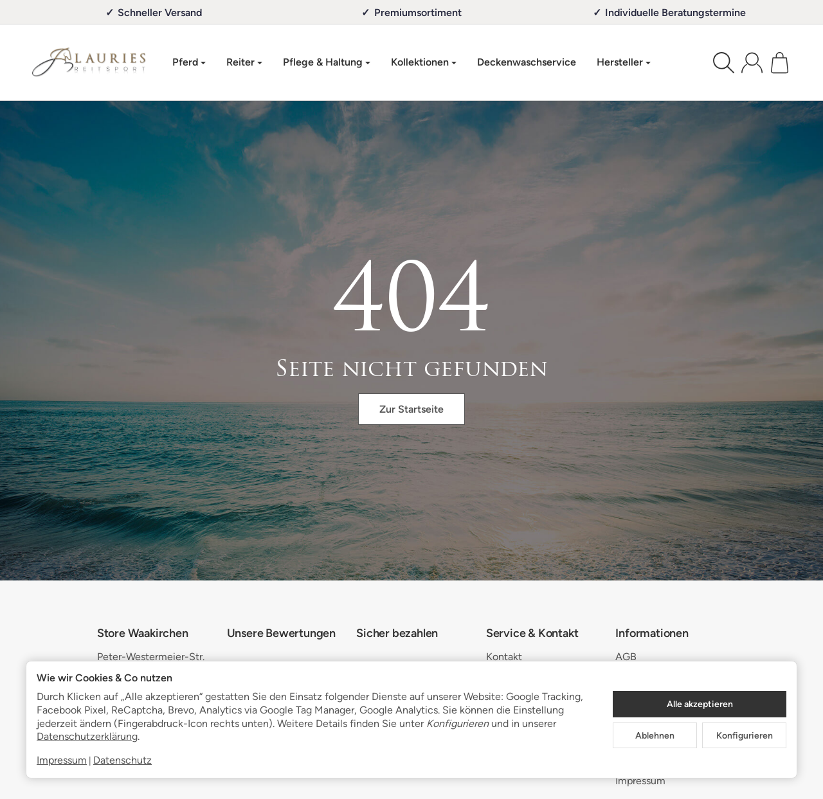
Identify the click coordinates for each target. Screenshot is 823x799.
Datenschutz (122, 760)
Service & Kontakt (532, 633)
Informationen (651, 633)
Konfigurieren (744, 735)
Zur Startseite (411, 409)
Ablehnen (654, 735)
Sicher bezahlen (397, 633)
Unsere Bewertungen (281, 633)
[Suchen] (723, 62)
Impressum (62, 760)
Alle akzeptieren (700, 704)
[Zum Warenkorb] (779, 62)
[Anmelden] (752, 62)
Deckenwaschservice (526, 62)
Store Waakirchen (142, 633)
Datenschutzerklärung (87, 736)
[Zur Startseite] (89, 62)
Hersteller (624, 62)
